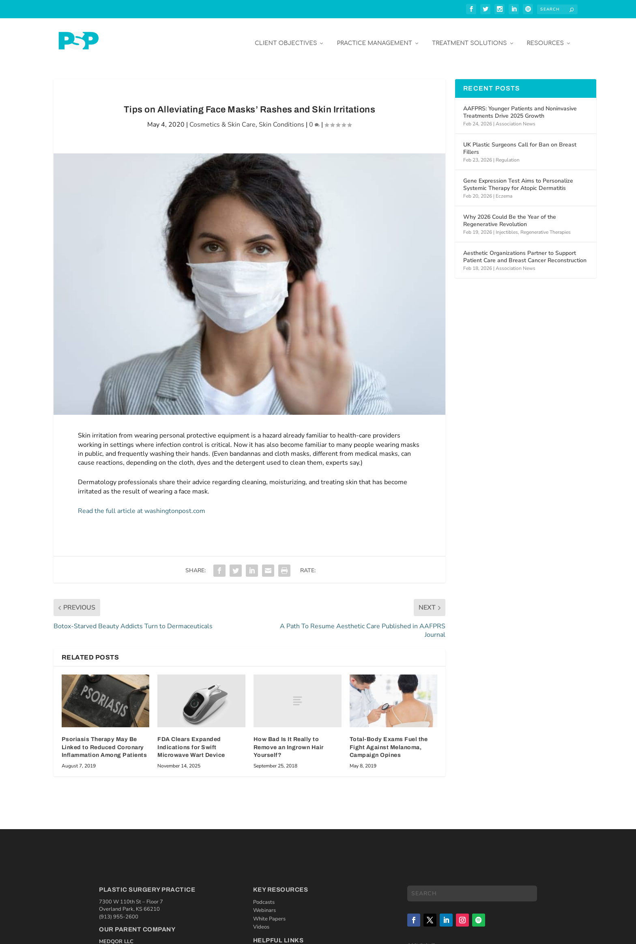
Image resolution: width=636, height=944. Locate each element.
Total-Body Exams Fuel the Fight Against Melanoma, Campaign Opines (389, 741)
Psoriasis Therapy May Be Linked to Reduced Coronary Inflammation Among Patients (104, 741)
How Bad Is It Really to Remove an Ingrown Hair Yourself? (289, 741)
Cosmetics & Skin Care (222, 118)
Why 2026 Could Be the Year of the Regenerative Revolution (509, 214)
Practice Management (374, 37)
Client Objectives (286, 37)
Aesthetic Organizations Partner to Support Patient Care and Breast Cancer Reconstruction (525, 250)
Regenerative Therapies (545, 226)
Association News (515, 117)
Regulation (508, 154)
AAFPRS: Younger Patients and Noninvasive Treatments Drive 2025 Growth (520, 106)
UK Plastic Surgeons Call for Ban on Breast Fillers (519, 142)
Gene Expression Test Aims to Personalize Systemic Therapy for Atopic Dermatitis (518, 178)
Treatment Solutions (469, 37)
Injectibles (507, 226)
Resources (545, 37)
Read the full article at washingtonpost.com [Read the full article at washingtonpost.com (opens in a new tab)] (141, 504)
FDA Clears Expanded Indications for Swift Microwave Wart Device (191, 741)
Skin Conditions (281, 118)
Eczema (504, 190)
